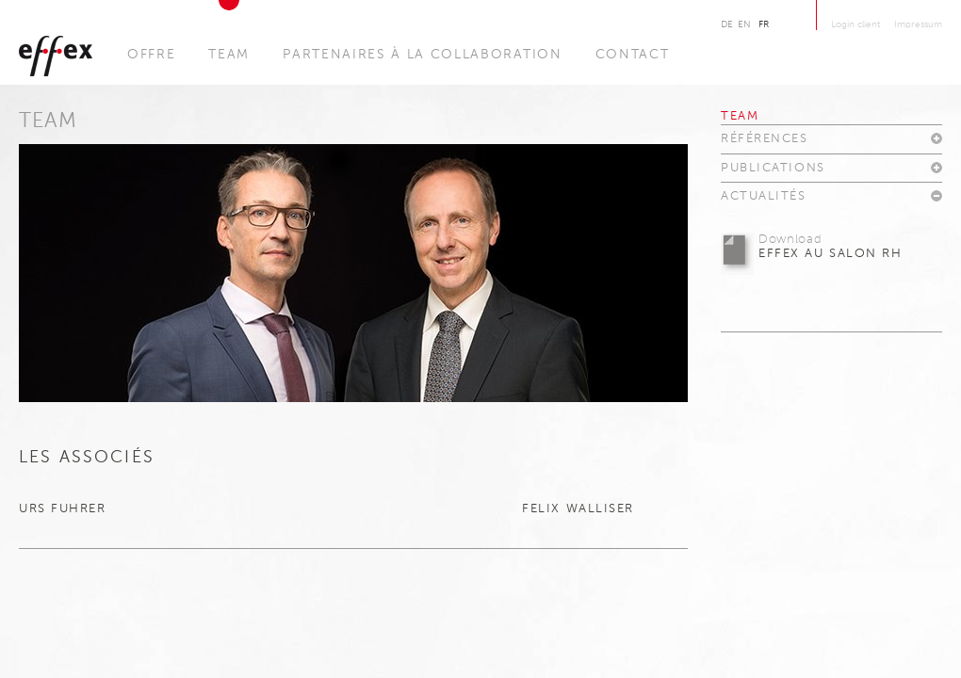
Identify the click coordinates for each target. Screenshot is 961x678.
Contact (632, 54)
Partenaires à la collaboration (422, 54)
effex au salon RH (830, 247)
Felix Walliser (578, 509)
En (744, 24)
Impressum (918, 24)
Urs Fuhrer (65, 509)
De (727, 24)
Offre (151, 54)
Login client (855, 24)
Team (229, 54)
